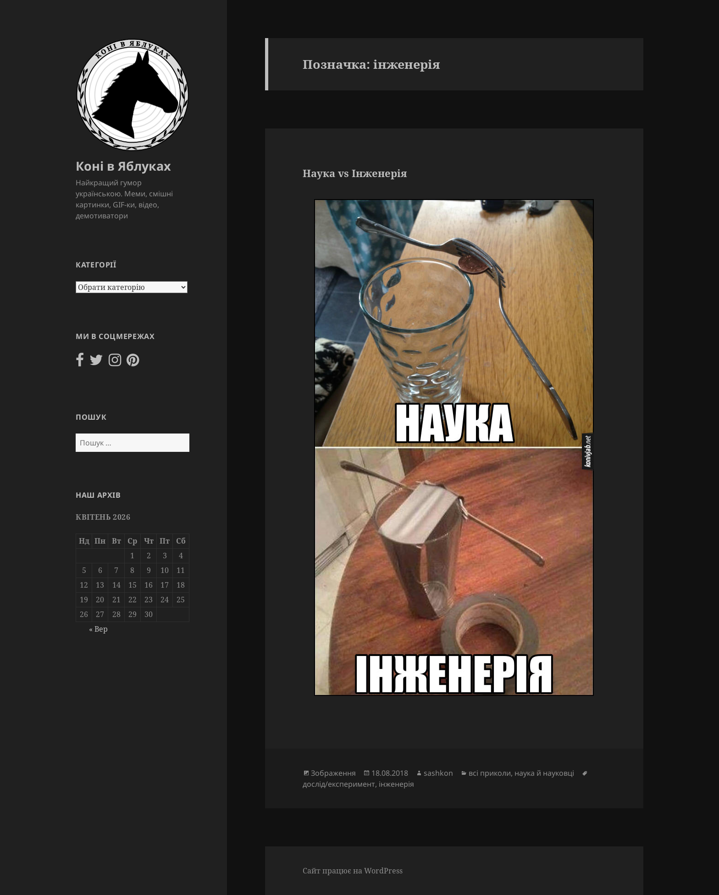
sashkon (438, 773)
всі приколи (490, 773)
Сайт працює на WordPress (353, 871)
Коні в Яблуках (123, 165)
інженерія (396, 784)
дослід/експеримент (339, 784)
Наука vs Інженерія (355, 173)
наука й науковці (544, 773)
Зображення (333, 773)
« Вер (98, 629)
